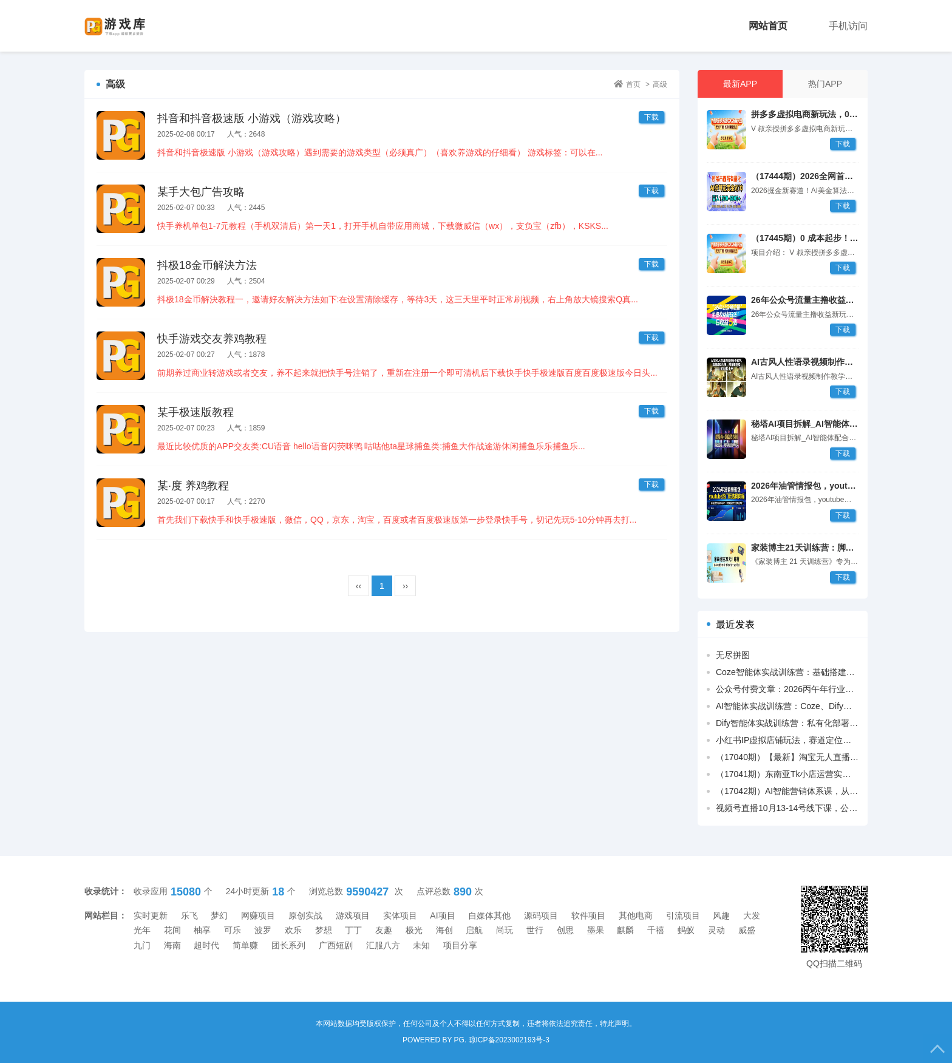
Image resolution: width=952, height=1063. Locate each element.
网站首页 (768, 26)
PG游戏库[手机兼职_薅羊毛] (134, 25)
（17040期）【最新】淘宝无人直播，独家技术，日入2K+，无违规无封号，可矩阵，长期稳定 (787, 757)
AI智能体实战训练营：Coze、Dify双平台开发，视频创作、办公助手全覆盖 (787, 706)
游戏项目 (353, 915)
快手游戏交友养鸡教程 (212, 339)
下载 (842, 144)
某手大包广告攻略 (201, 192)
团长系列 (288, 945)
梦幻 (219, 915)
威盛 (746, 930)
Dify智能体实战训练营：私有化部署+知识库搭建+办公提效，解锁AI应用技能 (787, 723)
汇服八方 (383, 945)
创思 (565, 930)
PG (459, 1040)
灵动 (716, 930)
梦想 (323, 930)
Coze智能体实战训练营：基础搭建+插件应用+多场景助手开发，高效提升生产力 (787, 672)
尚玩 (504, 930)
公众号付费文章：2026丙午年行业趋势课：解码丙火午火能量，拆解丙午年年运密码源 (787, 689)
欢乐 (293, 930)
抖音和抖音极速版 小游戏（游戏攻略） (251, 118)
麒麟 (625, 930)
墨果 (595, 930)
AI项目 (442, 915)
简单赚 (245, 945)
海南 (172, 945)
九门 (142, 945)
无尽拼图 (733, 655)
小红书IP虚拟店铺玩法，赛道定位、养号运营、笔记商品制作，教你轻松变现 (787, 740)
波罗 (262, 930)
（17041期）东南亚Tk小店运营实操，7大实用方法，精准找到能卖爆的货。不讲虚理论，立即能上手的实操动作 (787, 774)
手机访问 (848, 26)
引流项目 (683, 915)
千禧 (655, 930)
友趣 (383, 930)
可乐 (232, 930)
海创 (444, 930)
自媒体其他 (489, 915)
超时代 (206, 945)
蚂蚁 (686, 930)
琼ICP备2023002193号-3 (509, 1040)
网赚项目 (258, 915)
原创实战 (305, 915)
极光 (414, 930)
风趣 (721, 915)
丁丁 (353, 930)
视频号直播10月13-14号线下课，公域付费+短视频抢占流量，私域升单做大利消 (787, 808)
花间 (172, 930)
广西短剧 (336, 945)
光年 (142, 930)
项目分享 (460, 945)
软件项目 (588, 915)
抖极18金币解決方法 (207, 265)
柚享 (202, 930)
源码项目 (541, 915)
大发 (751, 915)
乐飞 (189, 915)
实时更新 (151, 915)
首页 (633, 84)
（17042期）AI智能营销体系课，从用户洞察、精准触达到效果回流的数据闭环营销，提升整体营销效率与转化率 (787, 791)
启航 (474, 930)
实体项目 (400, 915)
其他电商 (636, 915)
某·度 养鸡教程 (193, 486)
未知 (421, 945)
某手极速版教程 (195, 412)
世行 (534, 930)
